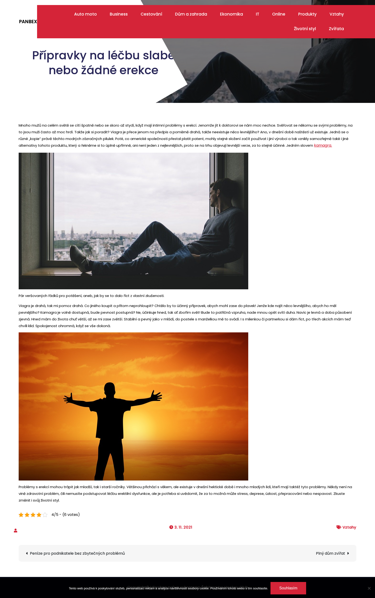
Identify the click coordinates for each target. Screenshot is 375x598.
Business (119, 14)
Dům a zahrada (191, 14)
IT (257, 14)
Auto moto (85, 14)
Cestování (151, 14)
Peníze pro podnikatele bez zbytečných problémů (77, 553)
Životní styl (305, 29)
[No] (369, 588)
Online (278, 14)
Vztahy (337, 14)
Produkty (307, 14)
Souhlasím (288, 588)
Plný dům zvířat (330, 553)
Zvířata (336, 29)
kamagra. (323, 145)
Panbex (28, 21)
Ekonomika (231, 14)
